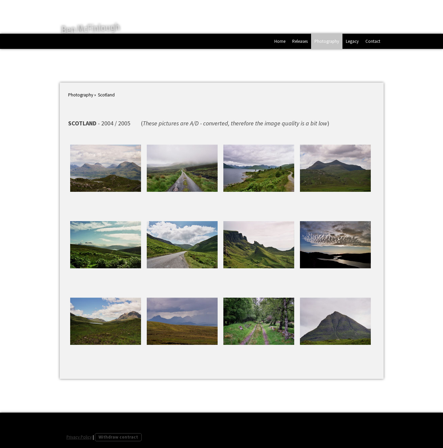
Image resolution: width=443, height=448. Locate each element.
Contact (372, 41)
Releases (300, 41)
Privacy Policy (79, 437)
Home (279, 41)
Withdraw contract (118, 437)
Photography (326, 41)
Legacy (352, 41)
